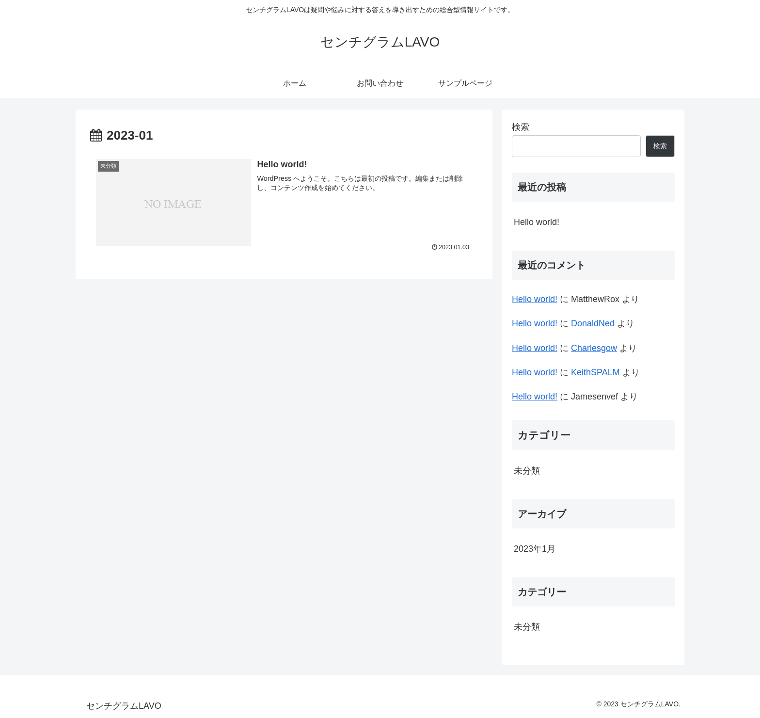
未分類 (527, 471)
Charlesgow (594, 348)
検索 (520, 127)
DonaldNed (593, 323)
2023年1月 (534, 549)
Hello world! (536, 222)
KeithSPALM (595, 372)
